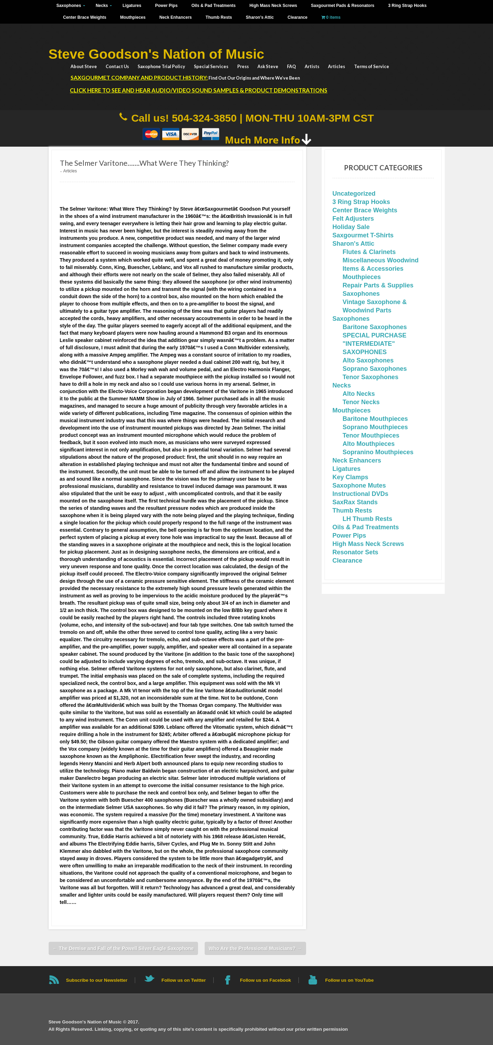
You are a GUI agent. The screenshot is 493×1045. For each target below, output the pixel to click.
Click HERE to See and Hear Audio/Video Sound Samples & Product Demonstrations (198, 90)
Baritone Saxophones (375, 327)
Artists (312, 66)
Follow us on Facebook (265, 980)
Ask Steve (267, 66)
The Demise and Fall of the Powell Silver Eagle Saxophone (123, 948)
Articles (336, 66)
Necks (102, 5)
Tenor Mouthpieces (371, 435)
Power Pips (166, 5)
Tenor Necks (361, 402)
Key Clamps (350, 477)
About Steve (84, 66)
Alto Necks (359, 393)
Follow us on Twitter (184, 980)
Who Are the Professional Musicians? (255, 948)
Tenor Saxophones (370, 377)
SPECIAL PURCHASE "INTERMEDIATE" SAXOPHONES (374, 344)
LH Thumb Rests (367, 518)
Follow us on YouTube (349, 980)
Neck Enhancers (175, 17)
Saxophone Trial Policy (161, 66)
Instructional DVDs (360, 493)
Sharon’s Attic (260, 17)
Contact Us (117, 66)
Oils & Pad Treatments (213, 5)
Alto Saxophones (368, 360)
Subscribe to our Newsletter (97, 980)
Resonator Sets (355, 552)
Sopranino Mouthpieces (378, 452)
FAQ (291, 66)
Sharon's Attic (353, 243)
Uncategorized (354, 193)
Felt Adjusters (353, 218)
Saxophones (68, 5)
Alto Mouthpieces (369, 443)
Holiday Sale (351, 226)
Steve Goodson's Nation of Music (156, 54)
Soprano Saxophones (375, 368)
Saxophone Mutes (359, 485)
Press (243, 66)
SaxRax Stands (355, 502)
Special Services (211, 66)
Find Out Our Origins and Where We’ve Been (185, 77)
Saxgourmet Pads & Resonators (342, 5)
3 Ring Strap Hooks (407, 5)
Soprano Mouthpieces (375, 427)
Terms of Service (371, 66)
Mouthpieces (133, 17)
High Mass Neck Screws (273, 5)
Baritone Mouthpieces (375, 418)
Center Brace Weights (84, 17)
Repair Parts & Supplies (378, 285)
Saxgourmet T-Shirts (363, 235)
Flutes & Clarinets (369, 251)
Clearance (297, 17)
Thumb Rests (219, 17)
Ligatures (132, 5)
